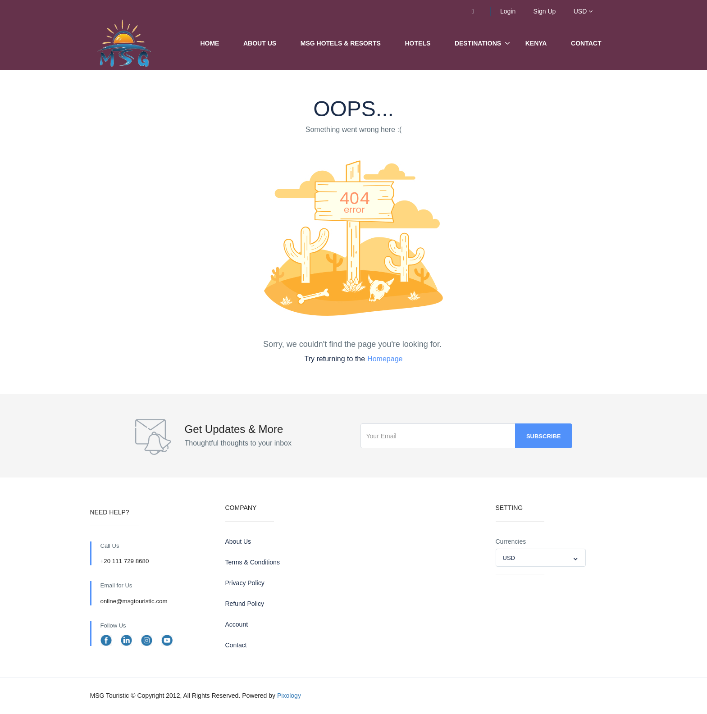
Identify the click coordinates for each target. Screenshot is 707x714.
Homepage (384, 359)
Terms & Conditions (252, 562)
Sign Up (545, 11)
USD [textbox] (509, 558)
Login (507, 11)
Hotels (418, 43)
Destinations (478, 43)
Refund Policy (244, 603)
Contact (586, 43)
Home (209, 43)
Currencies (511, 541)
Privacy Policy (245, 583)
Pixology (289, 695)
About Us (259, 43)
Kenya (536, 43)
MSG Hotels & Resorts (341, 43)
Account (236, 624)
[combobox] (541, 558)
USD (583, 11)
